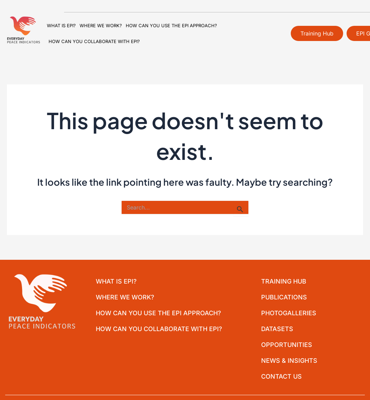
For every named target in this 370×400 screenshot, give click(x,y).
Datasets (277, 328)
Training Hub (283, 281)
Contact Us (281, 376)
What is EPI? (61, 25)
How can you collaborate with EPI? (94, 41)
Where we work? (101, 25)
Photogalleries (288, 313)
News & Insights (289, 360)
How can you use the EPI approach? (171, 25)
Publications (284, 297)
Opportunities (286, 344)
